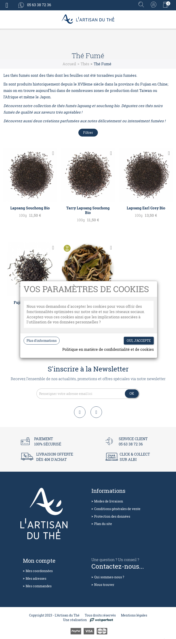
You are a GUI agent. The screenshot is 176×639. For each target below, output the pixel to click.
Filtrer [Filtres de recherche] (88, 132)
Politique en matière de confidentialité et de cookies (108, 349)
